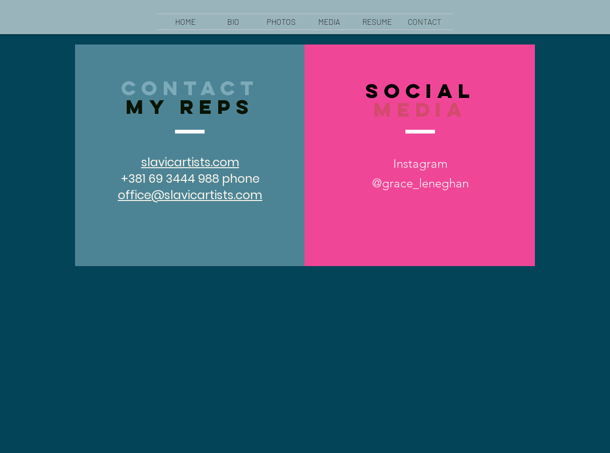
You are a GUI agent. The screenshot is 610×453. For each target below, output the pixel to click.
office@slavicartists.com (190, 195)
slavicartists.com (190, 162)
